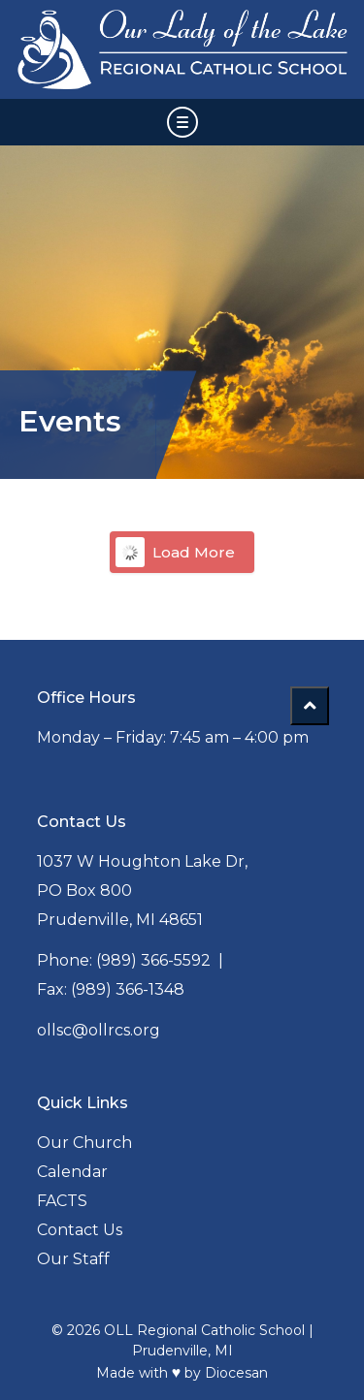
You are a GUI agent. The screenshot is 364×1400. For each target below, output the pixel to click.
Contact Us (79, 1230)
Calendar (72, 1171)
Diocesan (236, 1373)
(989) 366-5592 (153, 960)
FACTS (62, 1201)
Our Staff (73, 1259)
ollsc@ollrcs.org (98, 1030)
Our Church (84, 1142)
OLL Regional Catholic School (204, 1330)
